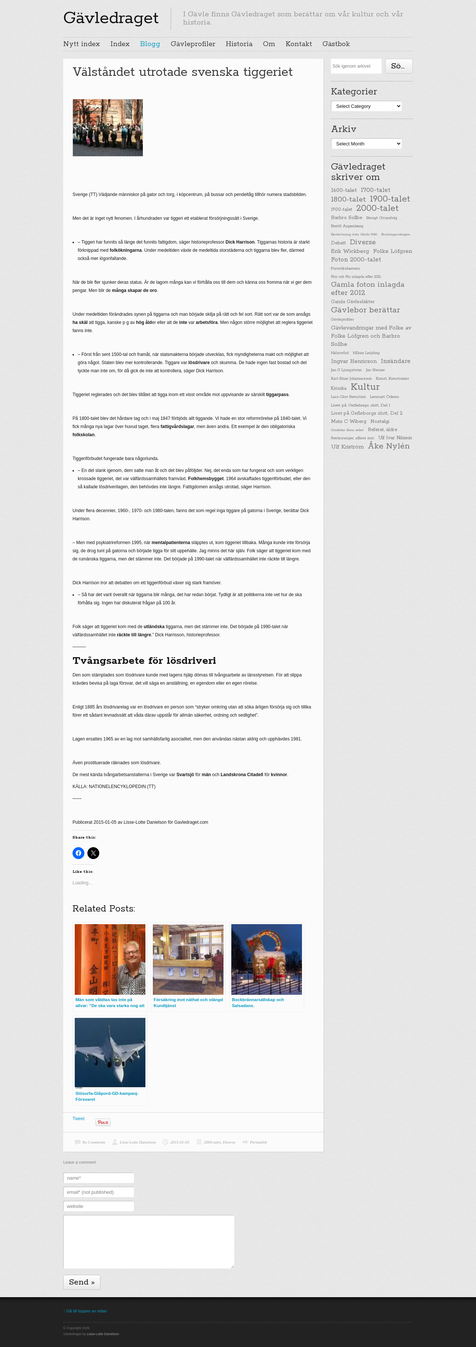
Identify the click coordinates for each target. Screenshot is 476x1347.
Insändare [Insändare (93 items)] (396, 361)
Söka (400, 66)
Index (120, 44)
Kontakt (299, 44)
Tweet (78, 1118)
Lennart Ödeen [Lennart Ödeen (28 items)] (384, 396)
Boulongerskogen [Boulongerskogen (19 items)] (395, 234)
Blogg (150, 44)
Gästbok (336, 44)
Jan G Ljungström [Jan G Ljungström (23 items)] (346, 370)
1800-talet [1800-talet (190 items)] (348, 200)
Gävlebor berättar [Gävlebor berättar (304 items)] (365, 310)
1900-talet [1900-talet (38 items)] (341, 210)
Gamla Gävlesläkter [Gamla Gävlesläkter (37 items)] (353, 302)
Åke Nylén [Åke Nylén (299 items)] (389, 446)
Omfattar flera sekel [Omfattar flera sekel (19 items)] (347, 430)
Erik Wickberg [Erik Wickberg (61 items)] (350, 251)
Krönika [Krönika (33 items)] (339, 388)
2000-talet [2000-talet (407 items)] (377, 209)
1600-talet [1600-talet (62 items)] (344, 190)
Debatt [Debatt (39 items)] (338, 243)
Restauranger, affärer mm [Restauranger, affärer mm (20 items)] (352, 438)
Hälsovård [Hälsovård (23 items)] (340, 353)
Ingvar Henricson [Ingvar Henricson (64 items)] (354, 361)
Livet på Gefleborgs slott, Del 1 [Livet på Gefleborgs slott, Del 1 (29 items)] (360, 405)
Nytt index (81, 44)
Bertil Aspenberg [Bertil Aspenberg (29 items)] (347, 226)
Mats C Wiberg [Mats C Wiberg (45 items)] (348, 421)
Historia (239, 44)
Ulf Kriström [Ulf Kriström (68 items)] (347, 446)
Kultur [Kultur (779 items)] (365, 387)
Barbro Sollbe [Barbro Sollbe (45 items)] (346, 218)
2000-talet (212, 1142)
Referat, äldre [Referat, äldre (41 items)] (382, 430)
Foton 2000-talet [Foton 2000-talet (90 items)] (356, 260)
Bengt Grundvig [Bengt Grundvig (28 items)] (381, 218)
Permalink (258, 1142)
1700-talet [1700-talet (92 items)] (375, 190)
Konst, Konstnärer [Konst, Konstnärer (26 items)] (392, 378)
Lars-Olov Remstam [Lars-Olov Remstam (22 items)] (348, 397)
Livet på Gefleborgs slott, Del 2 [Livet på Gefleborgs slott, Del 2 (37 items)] (367, 413)
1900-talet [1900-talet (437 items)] (390, 199)
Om (269, 44)
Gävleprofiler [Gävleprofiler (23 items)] (342, 319)
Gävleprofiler (193, 44)
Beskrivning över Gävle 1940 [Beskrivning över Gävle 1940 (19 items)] (354, 234)
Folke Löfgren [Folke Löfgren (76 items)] (392, 251)
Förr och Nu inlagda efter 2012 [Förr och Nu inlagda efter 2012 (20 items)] (356, 276)
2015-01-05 (179, 1142)
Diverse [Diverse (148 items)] (363, 242)
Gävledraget (111, 18)
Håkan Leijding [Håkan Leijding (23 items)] (366, 353)
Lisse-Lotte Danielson (138, 1142)
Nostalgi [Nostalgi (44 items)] (379, 421)
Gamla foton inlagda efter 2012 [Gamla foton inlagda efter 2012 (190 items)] (368, 289)
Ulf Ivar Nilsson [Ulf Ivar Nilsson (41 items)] (395, 438)
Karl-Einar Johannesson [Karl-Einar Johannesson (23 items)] (351, 378)
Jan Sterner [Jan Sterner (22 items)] (375, 370)
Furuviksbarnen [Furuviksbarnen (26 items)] (345, 268)
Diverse (229, 1142)
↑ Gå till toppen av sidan (85, 1311)
